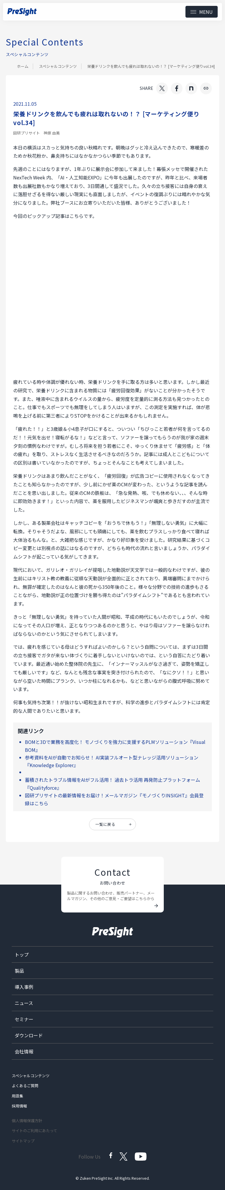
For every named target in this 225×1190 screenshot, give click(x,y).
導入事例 (24, 986)
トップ (22, 954)
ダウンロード (29, 1035)
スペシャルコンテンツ (58, 66)
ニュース (24, 1002)
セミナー (24, 1019)
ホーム (22, 66)
